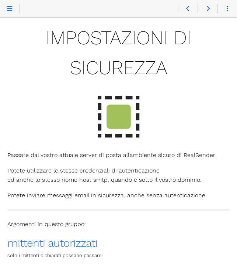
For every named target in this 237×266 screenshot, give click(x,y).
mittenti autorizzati (52, 242)
